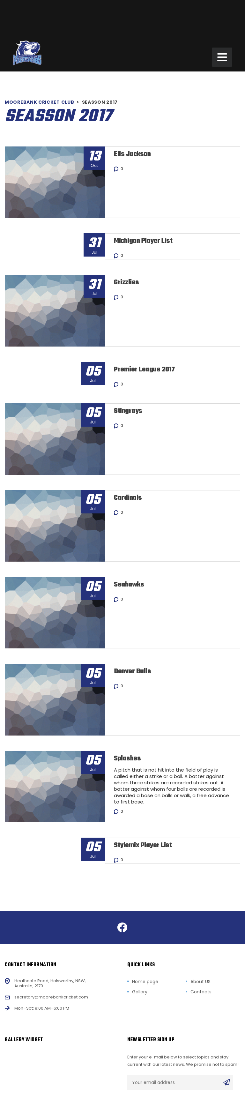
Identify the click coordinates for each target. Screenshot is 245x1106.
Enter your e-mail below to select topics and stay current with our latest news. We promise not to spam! (183, 1060)
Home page (145, 981)
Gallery (139, 991)
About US (200, 981)
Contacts (201, 991)
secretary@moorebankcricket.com (51, 996)
